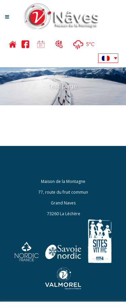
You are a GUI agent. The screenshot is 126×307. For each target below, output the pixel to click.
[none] (108, 58)
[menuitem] (108, 58)
